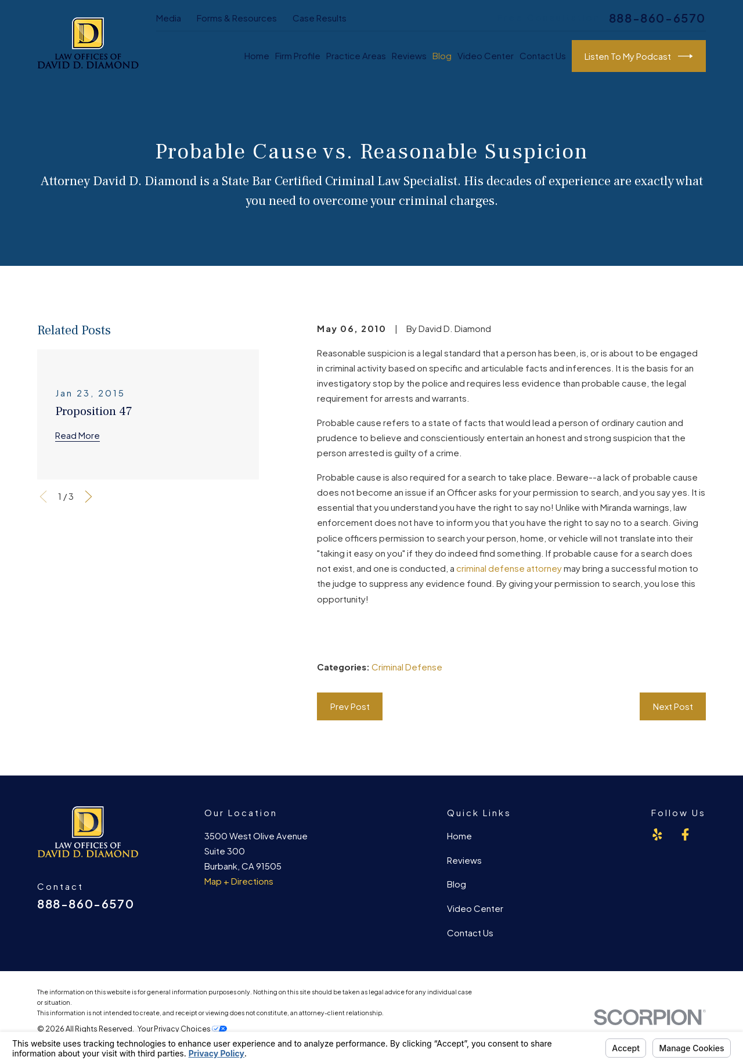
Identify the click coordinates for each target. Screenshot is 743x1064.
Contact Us (470, 932)
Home (459, 835)
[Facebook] (685, 834)
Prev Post (350, 706)
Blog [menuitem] (442, 55)
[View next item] (88, 496)
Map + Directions (238, 880)
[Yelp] (657, 834)
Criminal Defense (407, 666)
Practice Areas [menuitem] (356, 55)
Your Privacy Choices (182, 1028)
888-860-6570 (657, 18)
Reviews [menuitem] (409, 55)
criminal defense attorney (509, 568)
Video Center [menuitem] (485, 55)
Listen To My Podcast (639, 56)
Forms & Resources (237, 17)
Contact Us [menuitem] (543, 55)
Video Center (475, 908)
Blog (456, 883)
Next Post (673, 706)
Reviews (464, 859)
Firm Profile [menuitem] (297, 55)
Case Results (320, 17)
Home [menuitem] (256, 55)
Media (168, 17)
